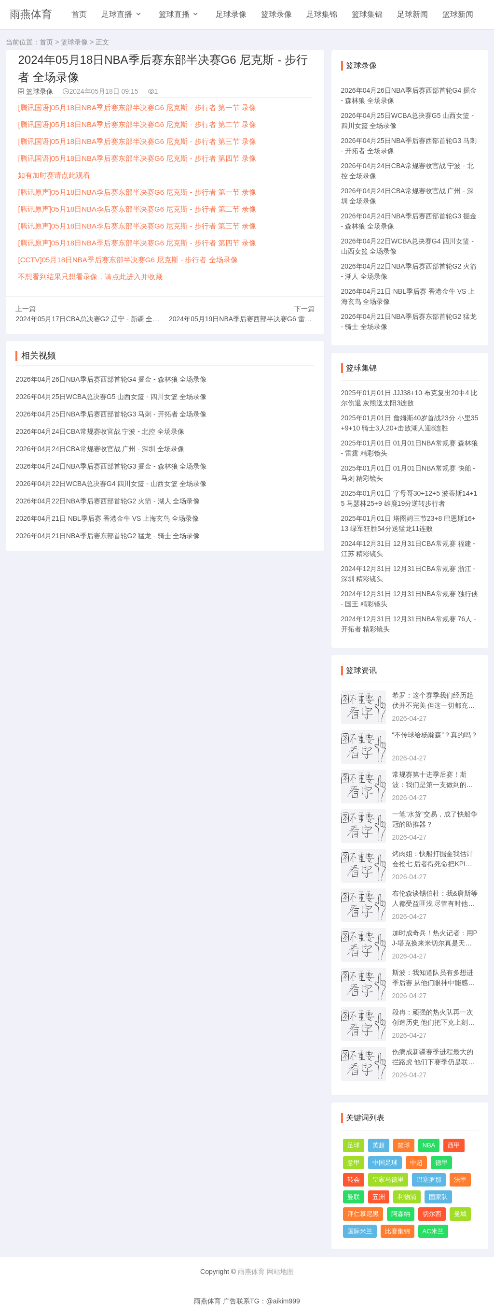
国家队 (438, 1197)
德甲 (441, 1162)
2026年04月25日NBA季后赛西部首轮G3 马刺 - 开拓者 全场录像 (110, 414)
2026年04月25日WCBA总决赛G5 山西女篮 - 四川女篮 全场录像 (110, 397)
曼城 (460, 1213)
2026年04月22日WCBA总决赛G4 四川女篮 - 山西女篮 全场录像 (110, 483)
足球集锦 (321, 14)
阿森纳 (400, 1213)
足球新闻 (412, 14)
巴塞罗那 (428, 1179)
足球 (353, 1145)
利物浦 (407, 1197)
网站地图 (280, 1271)
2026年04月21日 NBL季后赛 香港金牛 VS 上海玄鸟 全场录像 (107, 518)
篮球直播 (174, 14)
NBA (429, 1145)
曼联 (353, 1197)
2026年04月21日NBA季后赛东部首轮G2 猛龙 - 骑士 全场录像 (107, 536)
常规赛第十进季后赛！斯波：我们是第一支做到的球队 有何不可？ (432, 785)
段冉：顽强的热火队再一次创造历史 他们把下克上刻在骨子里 (433, 1022)
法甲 (460, 1179)
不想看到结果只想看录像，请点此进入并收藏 (90, 276)
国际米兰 (359, 1231)
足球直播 (116, 14)
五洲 (378, 1197)
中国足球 (385, 1162)
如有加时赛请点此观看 (54, 175)
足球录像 (231, 14)
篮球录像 (276, 14)
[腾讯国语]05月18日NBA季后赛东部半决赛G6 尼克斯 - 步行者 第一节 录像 (137, 107)
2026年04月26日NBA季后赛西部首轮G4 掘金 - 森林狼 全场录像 (110, 379)
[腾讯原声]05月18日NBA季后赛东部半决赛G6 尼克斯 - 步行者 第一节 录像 (137, 192)
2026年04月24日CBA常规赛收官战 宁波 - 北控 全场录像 (99, 431)
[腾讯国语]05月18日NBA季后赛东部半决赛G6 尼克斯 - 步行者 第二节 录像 (137, 124)
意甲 (353, 1162)
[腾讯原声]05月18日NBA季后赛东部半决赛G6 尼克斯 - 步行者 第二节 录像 (137, 209)
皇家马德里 (388, 1179)
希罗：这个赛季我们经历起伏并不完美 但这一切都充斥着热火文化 (433, 705)
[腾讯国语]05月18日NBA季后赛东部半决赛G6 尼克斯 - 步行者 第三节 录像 (137, 141)
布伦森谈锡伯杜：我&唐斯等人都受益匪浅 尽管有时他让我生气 (435, 903)
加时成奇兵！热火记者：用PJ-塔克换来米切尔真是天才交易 (435, 943)
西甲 (454, 1145)
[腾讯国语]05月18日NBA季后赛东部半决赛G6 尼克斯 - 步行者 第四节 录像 (137, 158)
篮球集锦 (367, 14)
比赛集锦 (397, 1231)
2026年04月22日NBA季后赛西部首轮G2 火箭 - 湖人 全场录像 (107, 501)
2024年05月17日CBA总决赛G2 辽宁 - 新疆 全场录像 (94, 319)
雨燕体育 (31, 14)
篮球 (404, 1145)
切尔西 (432, 1213)
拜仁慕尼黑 (363, 1213)
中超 (416, 1162)
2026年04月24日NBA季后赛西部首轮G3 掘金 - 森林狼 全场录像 (110, 466)
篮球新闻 (457, 14)
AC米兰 (433, 1231)
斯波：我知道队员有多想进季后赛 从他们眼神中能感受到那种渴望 (433, 983)
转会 (353, 1179)
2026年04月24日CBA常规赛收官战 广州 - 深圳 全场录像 (99, 449)
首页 (79, 14)
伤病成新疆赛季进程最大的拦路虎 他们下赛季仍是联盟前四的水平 (433, 1062)
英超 (378, 1145)
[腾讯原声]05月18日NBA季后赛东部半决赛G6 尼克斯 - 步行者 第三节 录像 (137, 226)
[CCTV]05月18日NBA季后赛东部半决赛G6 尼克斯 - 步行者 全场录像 (127, 260)
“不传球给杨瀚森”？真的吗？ (435, 735)
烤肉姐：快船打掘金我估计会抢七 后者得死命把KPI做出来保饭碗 (432, 864)
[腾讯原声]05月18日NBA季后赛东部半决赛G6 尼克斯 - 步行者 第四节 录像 (137, 243)
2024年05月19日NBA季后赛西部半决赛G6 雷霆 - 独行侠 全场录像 (268, 319)
